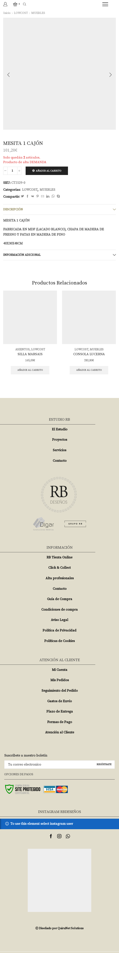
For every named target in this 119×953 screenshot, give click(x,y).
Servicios (59, 450)
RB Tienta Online (59, 557)
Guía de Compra (59, 599)
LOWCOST (21, 13)
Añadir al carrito (48, 170)
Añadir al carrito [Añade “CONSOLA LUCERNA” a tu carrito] (89, 370)
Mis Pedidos (59, 680)
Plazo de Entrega (59, 711)
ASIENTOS (22, 349)
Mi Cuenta (59, 670)
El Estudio (59, 429)
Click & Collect (59, 568)
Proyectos (59, 440)
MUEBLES (38, 13)
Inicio (7, 13)
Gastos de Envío (59, 701)
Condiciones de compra (59, 609)
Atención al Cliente (59, 732)
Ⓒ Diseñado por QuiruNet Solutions (59, 928)
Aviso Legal (59, 620)
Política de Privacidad (59, 630)
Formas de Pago (59, 722)
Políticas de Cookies (59, 641)
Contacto (59, 461)
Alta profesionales (60, 578)
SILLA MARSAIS (30, 354)
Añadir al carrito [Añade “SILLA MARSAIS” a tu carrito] (30, 370)
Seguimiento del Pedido (60, 691)
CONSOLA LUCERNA (89, 354)
